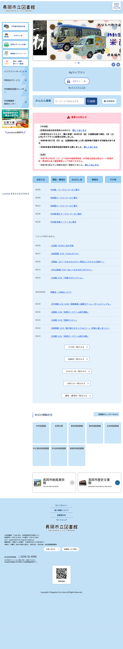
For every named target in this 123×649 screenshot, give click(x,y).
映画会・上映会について (61, 292)
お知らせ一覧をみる (76, 383)
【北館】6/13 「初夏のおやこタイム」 (67, 277)
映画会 (95, 179)
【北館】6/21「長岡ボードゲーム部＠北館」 (69, 336)
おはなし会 (77, 179)
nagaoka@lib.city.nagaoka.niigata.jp (21, 540)
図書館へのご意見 (70, 549)
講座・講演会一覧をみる (76, 395)
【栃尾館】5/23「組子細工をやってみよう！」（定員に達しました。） (80, 328)
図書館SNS (61, 515)
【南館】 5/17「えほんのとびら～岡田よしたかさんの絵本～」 (77, 261)
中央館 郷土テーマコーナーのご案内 (66, 213)
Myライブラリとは (76, 87)
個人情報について (61, 510)
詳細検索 (109, 101)
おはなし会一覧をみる (76, 371)
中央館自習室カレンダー (15, 90)
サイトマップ (61, 520)
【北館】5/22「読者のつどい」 (63, 320)
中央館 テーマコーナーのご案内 (64, 189)
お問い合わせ (50, 549)
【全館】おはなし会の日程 (62, 245)
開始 (113, 65)
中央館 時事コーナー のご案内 (63, 221)
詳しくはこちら (79, 130)
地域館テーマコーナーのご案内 (63, 197)
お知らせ (41, 179)
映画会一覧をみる (76, 359)
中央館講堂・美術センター (15, 102)
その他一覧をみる (76, 346)
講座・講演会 (58, 179)
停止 (118, 65)
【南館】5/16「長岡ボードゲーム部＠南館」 (69, 312)
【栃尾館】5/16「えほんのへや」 (64, 253)
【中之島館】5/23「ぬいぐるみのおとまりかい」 (71, 269)
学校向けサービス (15, 80)
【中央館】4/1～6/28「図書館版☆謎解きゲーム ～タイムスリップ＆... (80, 303)
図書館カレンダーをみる (108, 414)
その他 (113, 179)
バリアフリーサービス (15, 71)
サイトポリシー (61, 505)
